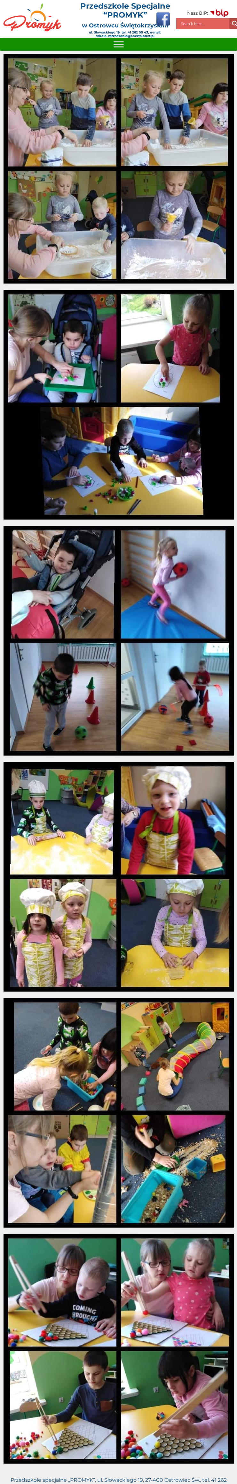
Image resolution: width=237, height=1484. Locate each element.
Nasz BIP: (208, 13)
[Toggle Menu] (119, 44)
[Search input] (204, 23)
